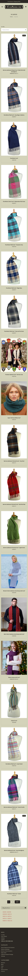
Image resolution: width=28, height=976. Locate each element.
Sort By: (3, 26)
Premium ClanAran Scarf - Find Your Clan (14, 374)
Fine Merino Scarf (14, 158)
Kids (2, 968)
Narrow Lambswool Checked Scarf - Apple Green (14, 547)
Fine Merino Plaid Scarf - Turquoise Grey (14, 244)
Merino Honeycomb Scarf (14, 677)
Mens (2, 964)
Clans (2, 966)
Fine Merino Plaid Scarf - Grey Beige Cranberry (14, 115)
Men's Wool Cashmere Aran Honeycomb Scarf (14, 634)
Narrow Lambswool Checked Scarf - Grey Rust (14, 461)
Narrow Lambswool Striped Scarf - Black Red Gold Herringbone (14, 70)
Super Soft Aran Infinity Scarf (14, 417)
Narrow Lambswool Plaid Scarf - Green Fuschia (14, 807)
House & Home (4, 969)
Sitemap (3, 956)
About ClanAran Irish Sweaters (8, 947)
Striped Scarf (14, 720)
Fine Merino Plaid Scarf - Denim (14, 893)
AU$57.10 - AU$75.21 (7, 916)
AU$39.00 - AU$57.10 (7, 914)
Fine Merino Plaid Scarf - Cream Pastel (14, 764)
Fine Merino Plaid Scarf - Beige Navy (14, 288)
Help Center (3, 952)
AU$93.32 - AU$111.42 (7, 920)
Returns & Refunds (5, 949)
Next (17, 902)
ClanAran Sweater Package (7, 954)
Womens (3, 962)
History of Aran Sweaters (6, 951)
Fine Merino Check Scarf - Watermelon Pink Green (14, 201)
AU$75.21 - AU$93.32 (7, 918)
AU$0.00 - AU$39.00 (7, 912)
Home (11, 16)
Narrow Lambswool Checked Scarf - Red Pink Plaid (14, 504)
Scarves (16, 16)
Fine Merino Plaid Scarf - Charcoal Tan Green (14, 331)
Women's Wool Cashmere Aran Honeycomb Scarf (14, 591)
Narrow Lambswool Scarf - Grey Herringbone (14, 850)
